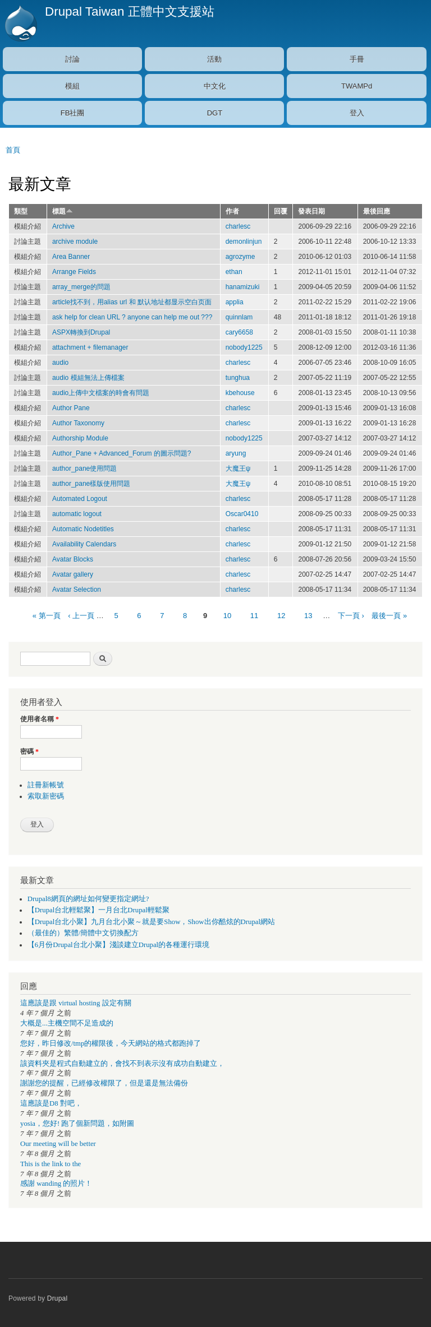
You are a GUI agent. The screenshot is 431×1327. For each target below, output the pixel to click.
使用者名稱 (39, 719)
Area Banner (71, 257)
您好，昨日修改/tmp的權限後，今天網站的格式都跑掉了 (110, 1043)
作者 (232, 211)
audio (60, 362)
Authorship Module (80, 438)
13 (308, 615)
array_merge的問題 (81, 287)
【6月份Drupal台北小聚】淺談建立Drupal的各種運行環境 (118, 945)
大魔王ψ (238, 468)
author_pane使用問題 (84, 468)
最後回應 (376, 211)
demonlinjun (244, 241)
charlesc (238, 226)
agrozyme (240, 257)
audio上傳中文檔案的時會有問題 (100, 393)
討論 (72, 59)
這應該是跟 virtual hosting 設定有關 (75, 1003)
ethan (234, 272)
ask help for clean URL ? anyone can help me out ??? (132, 317)
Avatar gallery (72, 574)
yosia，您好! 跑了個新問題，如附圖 (77, 1124)
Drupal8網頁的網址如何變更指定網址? (88, 899)
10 (227, 615)
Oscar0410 (242, 514)
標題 (62, 211)
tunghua (238, 378)
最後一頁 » (389, 615)
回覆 (280, 211)
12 (281, 615)
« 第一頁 (47, 615)
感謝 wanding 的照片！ (56, 1183)
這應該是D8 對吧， (51, 1103)
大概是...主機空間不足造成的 (66, 1023)
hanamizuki (243, 287)
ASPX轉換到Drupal (81, 332)
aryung (236, 453)
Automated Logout (79, 499)
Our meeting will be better (58, 1144)
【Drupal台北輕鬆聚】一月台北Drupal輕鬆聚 (98, 910)
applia (235, 302)
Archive (63, 226)
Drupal (57, 1298)
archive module (75, 241)
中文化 (215, 86)
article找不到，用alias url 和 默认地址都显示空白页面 (132, 302)
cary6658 (239, 332)
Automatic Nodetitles (83, 529)
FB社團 (73, 113)
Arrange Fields (74, 272)
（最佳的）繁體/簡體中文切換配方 (83, 933)
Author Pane (71, 408)
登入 (357, 113)
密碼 (29, 751)
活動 (214, 59)
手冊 (357, 59)
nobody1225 (244, 347)
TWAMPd (356, 86)
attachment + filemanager (90, 347)
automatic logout (77, 514)
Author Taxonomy (78, 423)
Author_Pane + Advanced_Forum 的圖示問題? (121, 453)
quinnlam (239, 317)
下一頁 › (351, 615)
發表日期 (311, 211)
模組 (72, 86)
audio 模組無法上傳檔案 (88, 378)
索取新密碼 (45, 796)
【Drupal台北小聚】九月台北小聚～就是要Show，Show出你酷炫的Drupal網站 (151, 922)
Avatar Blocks (72, 559)
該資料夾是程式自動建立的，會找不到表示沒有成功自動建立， (122, 1064)
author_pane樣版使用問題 (91, 484)
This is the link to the (50, 1164)
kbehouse (240, 393)
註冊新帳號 (45, 785)
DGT (214, 113)
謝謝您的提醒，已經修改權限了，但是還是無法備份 (104, 1083)
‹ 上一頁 (81, 615)
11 (254, 615)
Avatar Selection (76, 589)
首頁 (13, 150)
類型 (20, 211)
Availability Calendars (84, 544)
